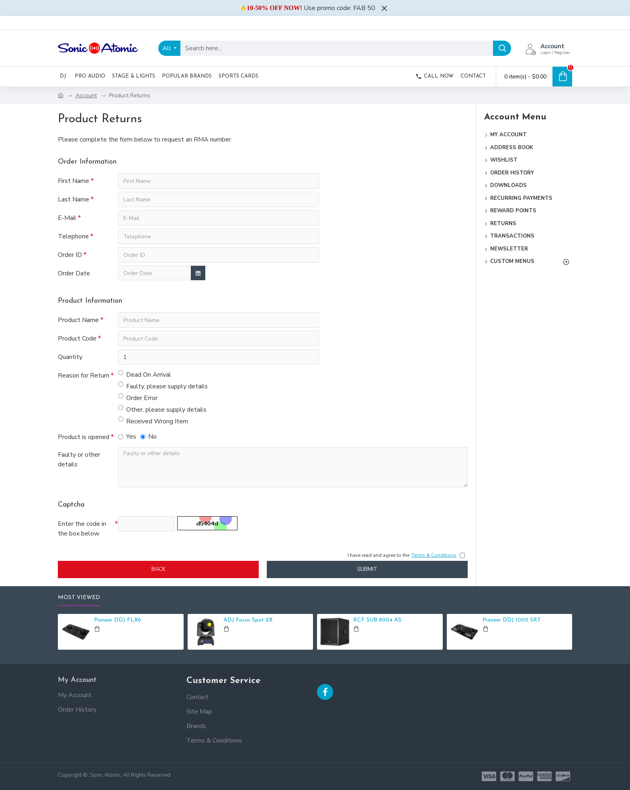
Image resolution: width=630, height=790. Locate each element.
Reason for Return (83, 375)
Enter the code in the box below (82, 528)
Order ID (70, 254)
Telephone (73, 236)
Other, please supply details (162, 409)
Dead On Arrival (144, 374)
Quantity (70, 357)
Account (86, 95)
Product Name (78, 320)
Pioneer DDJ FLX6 (117, 620)
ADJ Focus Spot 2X (247, 620)
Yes (127, 436)
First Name (73, 180)
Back (158, 569)
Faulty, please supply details (163, 386)
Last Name (73, 199)
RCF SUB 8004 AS (377, 620)
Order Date (74, 273)
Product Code (77, 338)
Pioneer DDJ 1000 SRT (512, 620)
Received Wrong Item (153, 421)
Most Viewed (79, 598)
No (148, 436)
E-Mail (67, 217)
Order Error (138, 397)
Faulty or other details (79, 459)
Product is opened (83, 437)
